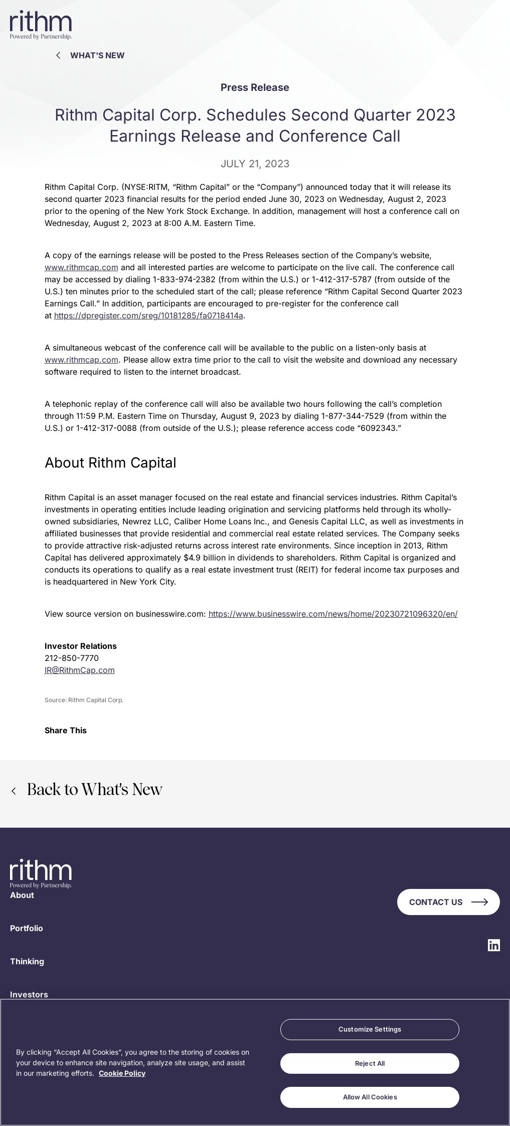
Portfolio (26, 928)
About (22, 895)
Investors (29, 994)
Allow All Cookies (370, 1097)
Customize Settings (369, 1029)
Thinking (27, 961)
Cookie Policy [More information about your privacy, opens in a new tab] (122, 1073)
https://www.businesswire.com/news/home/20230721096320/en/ (333, 614)
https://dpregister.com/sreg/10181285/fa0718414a (148, 315)
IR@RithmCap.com (80, 670)
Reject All (370, 1063)
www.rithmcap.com (81, 267)
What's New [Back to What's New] (90, 55)
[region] (255, 1062)
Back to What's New (87, 791)
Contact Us (448, 902)
